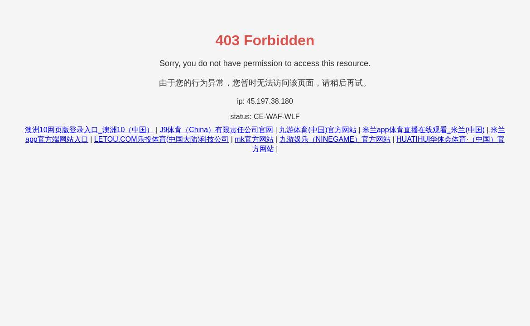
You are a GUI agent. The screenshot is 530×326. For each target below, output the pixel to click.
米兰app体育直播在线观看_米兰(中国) (423, 130)
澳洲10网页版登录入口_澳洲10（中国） (89, 130)
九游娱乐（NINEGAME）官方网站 (334, 139)
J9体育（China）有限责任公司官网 (216, 130)
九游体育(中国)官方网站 (318, 130)
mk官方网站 (254, 139)
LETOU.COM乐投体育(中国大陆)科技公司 (161, 139)
